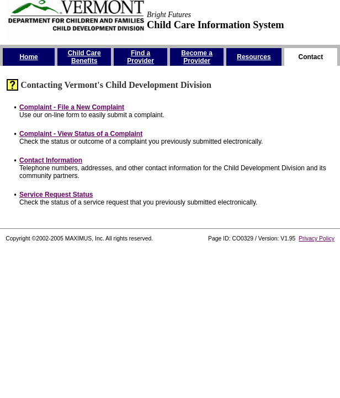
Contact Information (50, 160)
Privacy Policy (316, 238)
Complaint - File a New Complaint (71, 107)
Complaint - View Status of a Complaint (80, 134)
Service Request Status (56, 194)
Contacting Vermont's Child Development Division (115, 85)
